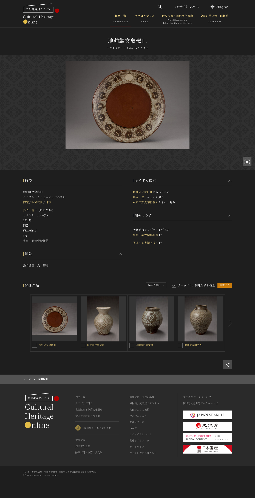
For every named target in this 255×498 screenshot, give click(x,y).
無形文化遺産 (82, 446)
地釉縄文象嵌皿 (143, 192)
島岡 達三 (30, 210)
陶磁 (26, 202)
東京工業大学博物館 (145, 202)
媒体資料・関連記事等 (141, 397)
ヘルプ (133, 428)
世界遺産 (80, 440)
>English (219, 6)
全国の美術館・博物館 (214, 19)
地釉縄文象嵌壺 (95, 345)
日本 (48, 202)
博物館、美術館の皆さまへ (144, 403)
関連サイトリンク (139, 440)
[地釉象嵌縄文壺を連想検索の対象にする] (131, 345)
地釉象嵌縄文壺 (144, 345)
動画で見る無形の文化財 (89, 452)
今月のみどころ (138, 415)
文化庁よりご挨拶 (139, 409)
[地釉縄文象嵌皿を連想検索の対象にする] (34, 345)
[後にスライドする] (228, 323)
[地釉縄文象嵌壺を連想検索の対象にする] (83, 345)
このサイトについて (187, 6)
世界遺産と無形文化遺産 (177, 19)
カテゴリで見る (145, 19)
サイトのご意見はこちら (143, 453)
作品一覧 (120, 19)
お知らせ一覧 (136, 422)
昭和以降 (37, 202)
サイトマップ (136, 446)
